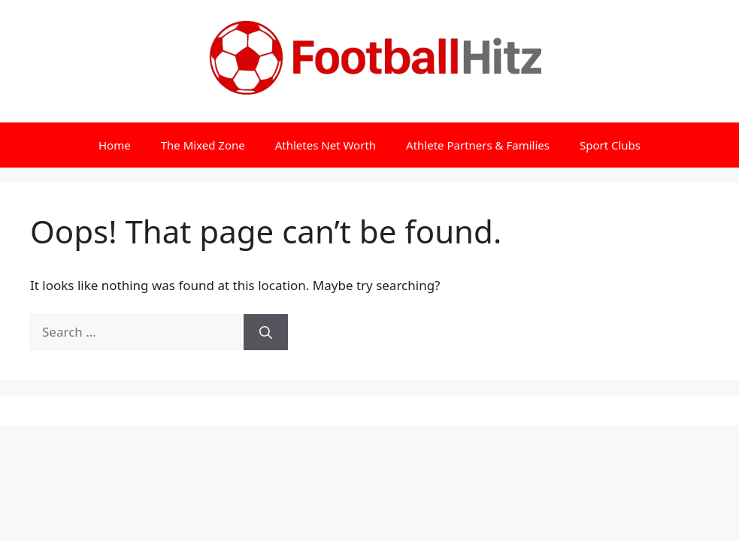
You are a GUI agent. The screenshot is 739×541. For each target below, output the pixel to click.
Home (114, 145)
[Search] (266, 332)
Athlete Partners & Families (478, 145)
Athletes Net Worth (325, 145)
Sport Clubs (610, 145)
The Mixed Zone (203, 145)
